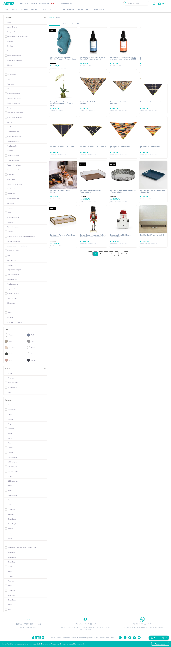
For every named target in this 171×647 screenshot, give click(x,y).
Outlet (54, 3)
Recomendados (54, 24)
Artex (8, 3)
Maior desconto (68, 24)
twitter (139, 637)
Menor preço (81, 24)
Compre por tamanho (27, 3)
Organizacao (68, 9)
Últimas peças (66, 3)
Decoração (47, 9)
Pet (57, 9)
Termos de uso (93, 637)
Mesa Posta (99, 9)
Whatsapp (120, 637)
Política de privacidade (79, 637)
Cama (5, 9)
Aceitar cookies (160, 644)
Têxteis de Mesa (84, 9)
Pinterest (129, 637)
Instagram (125, 637)
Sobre (53, 637)
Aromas (24, 9)
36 (122, 257)
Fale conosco (104, 637)
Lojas (112, 637)
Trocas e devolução (63, 637)
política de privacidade (78, 644)
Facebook (134, 637)
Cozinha (34, 9)
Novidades (44, 3)
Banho (14, 9)
